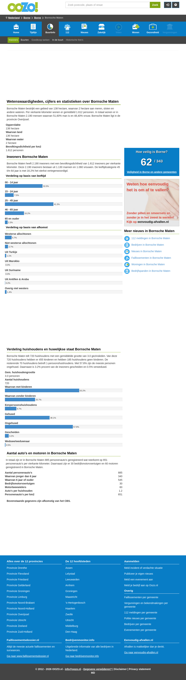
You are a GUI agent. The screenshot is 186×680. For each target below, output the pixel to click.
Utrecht (69, 620)
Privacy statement (140, 669)
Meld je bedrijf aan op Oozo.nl (141, 585)
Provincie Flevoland (18, 573)
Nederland (14, 17)
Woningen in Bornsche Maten (144, 264)
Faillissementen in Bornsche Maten (147, 257)
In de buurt (57, 40)
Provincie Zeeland (17, 625)
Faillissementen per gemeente (141, 597)
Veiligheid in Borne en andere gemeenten (152, 172)
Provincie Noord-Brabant (21, 602)
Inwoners (13, 40)
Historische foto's (74, 40)
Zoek (155, 4)
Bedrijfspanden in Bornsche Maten (147, 270)
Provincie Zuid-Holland (19, 631)
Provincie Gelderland (18, 585)
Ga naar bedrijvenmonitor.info (82, 656)
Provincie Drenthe (17, 567)
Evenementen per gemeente (140, 629)
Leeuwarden (72, 579)
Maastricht (71, 596)
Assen (68, 567)
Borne (27, 17)
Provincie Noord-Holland (20, 608)
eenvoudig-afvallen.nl (153, 222)
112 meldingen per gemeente (140, 612)
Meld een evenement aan (138, 579)
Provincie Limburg (17, 596)
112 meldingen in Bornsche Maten (147, 238)
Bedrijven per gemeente (137, 624)
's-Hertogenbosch (75, 602)
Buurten (25, 40)
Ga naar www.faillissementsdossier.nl (28, 656)
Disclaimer (120, 669)
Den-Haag (71, 631)
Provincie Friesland (17, 579)
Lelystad (70, 573)
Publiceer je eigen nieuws (138, 573)
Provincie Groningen (18, 591)
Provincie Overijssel (18, 614)
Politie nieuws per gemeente (140, 618)
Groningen (71, 591)
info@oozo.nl (73, 669)
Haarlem (70, 608)
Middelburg (71, 625)
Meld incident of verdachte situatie (143, 567)
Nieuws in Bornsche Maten (143, 251)
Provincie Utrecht (16, 620)
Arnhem (69, 585)
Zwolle (69, 614)
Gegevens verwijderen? (97, 669)
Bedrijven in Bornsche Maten (144, 244)
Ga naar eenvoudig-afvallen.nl (141, 652)
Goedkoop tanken (40, 40)
